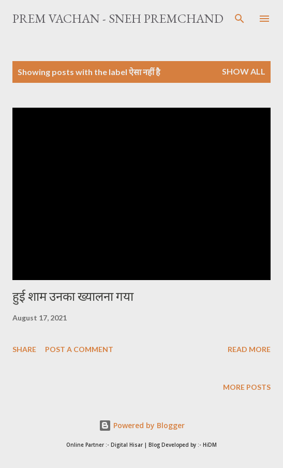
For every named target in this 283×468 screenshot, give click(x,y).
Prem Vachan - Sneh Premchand (118, 18)
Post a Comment (79, 349)
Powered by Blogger (142, 425)
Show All (243, 71)
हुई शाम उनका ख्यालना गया (72, 296)
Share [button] (24, 349)
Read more (249, 349)
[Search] (239, 18)
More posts (247, 387)
